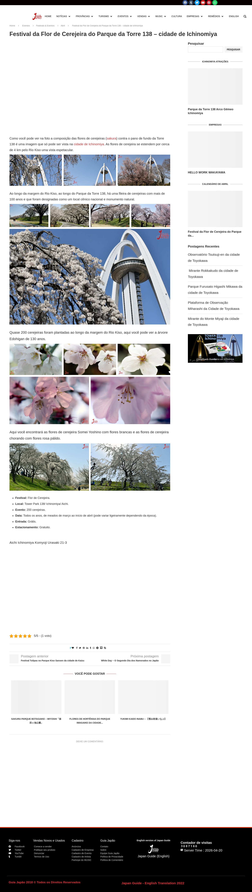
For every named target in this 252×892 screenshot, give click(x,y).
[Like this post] (73, 648)
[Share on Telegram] (97, 648)
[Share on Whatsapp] (94, 648)
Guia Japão (107, 840)
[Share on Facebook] (76, 648)
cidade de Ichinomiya (89, 144)
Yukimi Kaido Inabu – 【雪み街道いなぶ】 (143, 719)
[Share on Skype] (105, 648)
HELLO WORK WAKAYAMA (206, 172)
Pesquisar (196, 43)
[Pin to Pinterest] (84, 648)
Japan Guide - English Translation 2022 (153, 883)
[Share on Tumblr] (90, 648)
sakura (111, 138)
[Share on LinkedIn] (87, 648)
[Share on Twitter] (80, 648)
